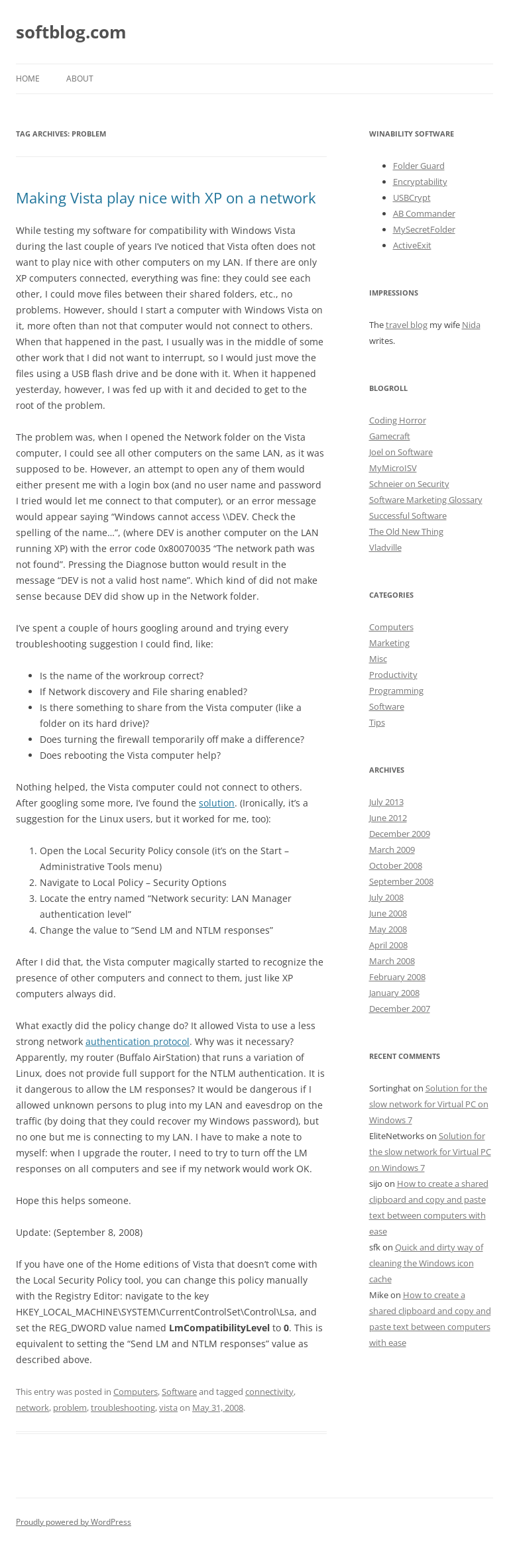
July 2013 (386, 802)
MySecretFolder (424, 229)
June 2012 (388, 818)
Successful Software (408, 516)
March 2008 (392, 961)
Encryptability (420, 182)
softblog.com (71, 32)
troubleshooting (123, 1407)
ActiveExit (412, 245)
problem (70, 1407)
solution (217, 803)
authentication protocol (137, 1041)
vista (168, 1407)
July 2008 (386, 897)
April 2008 (388, 945)
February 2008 (397, 977)
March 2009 (392, 850)
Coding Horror (397, 420)
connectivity (269, 1392)
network (32, 1407)
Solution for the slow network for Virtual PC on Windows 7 (428, 1104)
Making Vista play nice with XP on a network (166, 197)
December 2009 (399, 834)
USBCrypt (412, 197)
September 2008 (401, 881)
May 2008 (388, 929)
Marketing (389, 643)
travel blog (406, 325)
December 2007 (399, 1009)
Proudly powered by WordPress (73, 1521)
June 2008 (388, 913)
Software (179, 1392)
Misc (378, 659)
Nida (471, 325)
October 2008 (395, 865)
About (79, 78)
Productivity (393, 675)
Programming (396, 690)
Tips (377, 722)
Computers (135, 1392)
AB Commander (424, 213)
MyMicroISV (393, 468)
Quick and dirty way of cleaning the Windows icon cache (426, 1263)
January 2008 (394, 993)
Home (28, 78)
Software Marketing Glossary (425, 500)
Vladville (385, 547)
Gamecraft (389, 436)
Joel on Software (401, 452)
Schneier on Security (409, 484)
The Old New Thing (406, 531)
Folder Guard (419, 166)
